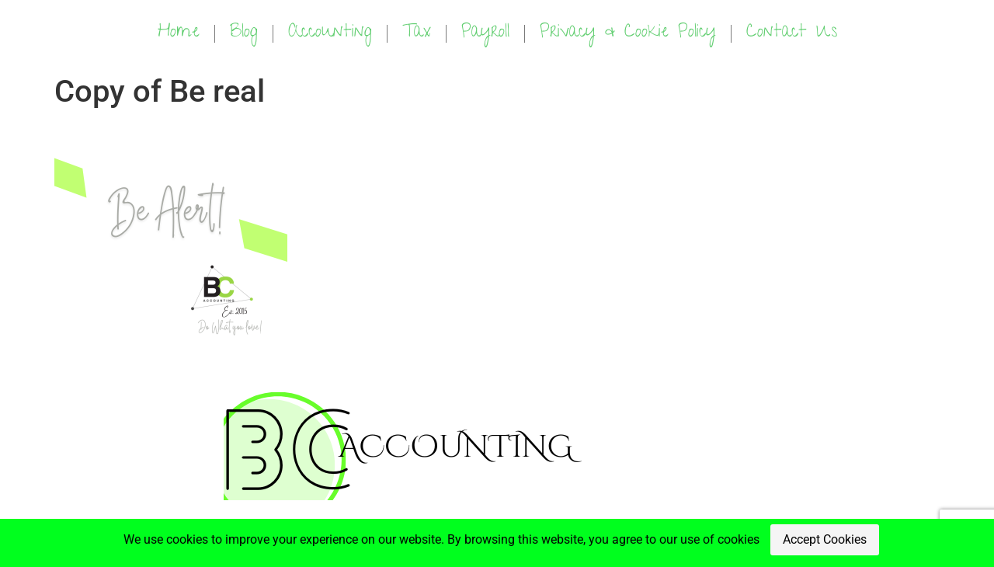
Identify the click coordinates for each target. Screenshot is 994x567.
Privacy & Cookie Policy (628, 33)
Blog (244, 33)
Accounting (330, 33)
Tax (416, 33)
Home (179, 33)
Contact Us (791, 33)
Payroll (485, 33)
